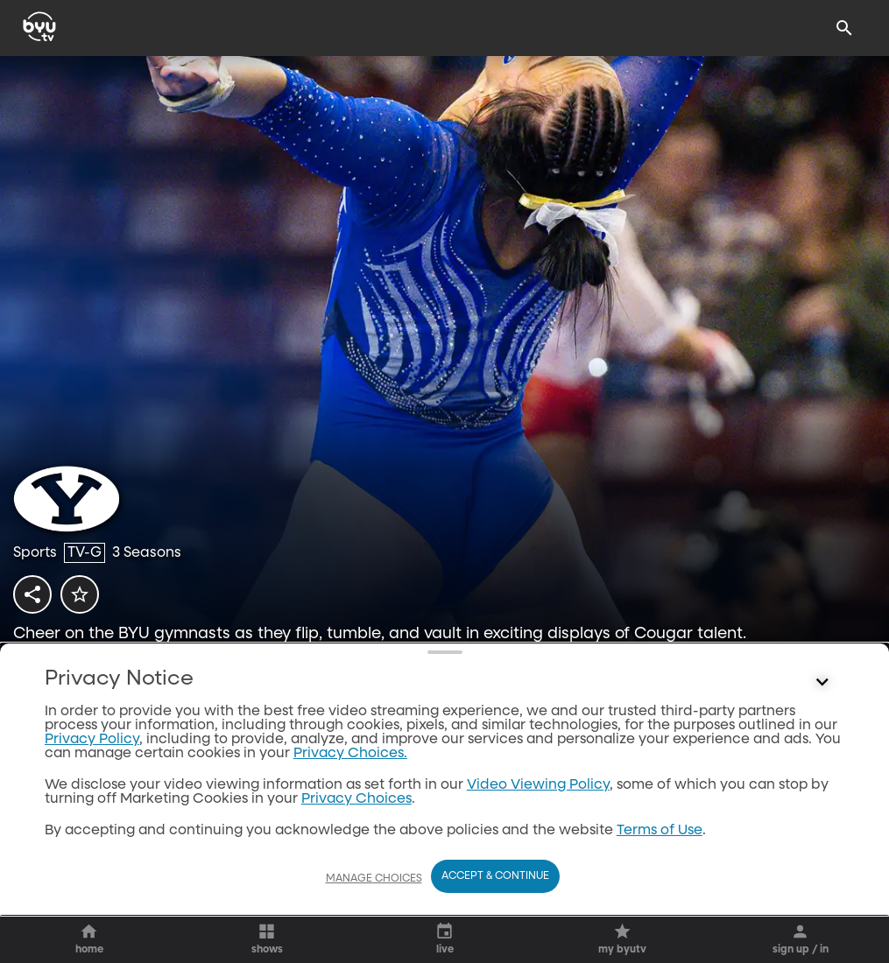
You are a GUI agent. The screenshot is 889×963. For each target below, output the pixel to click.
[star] (79, 594)
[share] (32, 594)
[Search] (844, 28)
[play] (96, 678)
